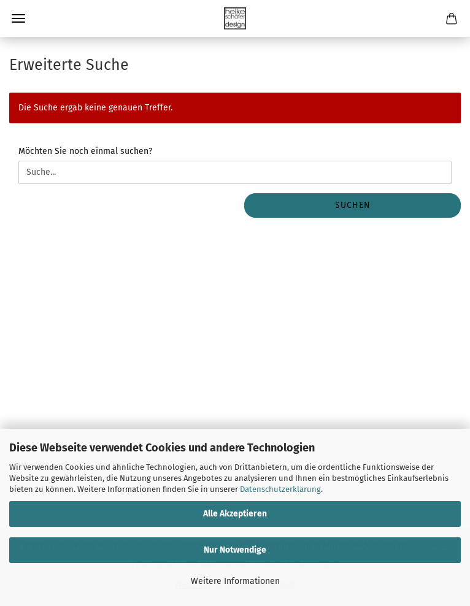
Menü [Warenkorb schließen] (18, 18)
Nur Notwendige (235, 550)
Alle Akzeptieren (235, 513)
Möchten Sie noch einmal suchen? (85, 151)
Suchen (353, 205)
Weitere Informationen (235, 581)
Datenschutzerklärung (280, 489)
